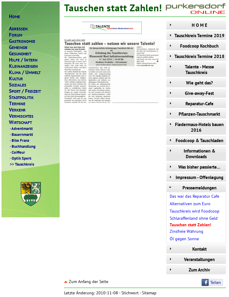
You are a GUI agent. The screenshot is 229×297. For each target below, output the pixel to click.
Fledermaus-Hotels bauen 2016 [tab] (196, 127)
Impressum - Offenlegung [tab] (195, 177)
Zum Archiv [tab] (189, 270)
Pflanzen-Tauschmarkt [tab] (194, 114)
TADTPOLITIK (21, 97)
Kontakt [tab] (187, 249)
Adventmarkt (21, 128)
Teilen (215, 282)
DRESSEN (18, 29)
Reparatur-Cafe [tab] (190, 103)
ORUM (15, 35)
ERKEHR (17, 110)
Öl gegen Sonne (184, 238)
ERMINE (17, 103)
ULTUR (16, 79)
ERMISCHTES (21, 116)
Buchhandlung (22, 146)
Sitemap (149, 293)
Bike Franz (19, 140)
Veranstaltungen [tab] (191, 259)
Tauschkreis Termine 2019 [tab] (196, 35)
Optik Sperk (20, 158)
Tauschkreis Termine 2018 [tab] (196, 56)
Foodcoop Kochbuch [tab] (193, 46)
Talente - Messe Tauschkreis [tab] (191, 69)
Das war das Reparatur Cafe (194, 196)
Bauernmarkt (21, 134)
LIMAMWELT (25, 72)
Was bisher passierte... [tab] (194, 167)
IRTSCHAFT (20, 122)
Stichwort (130, 293)
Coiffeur (17, 152)
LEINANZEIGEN (23, 66)
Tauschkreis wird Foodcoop (194, 211)
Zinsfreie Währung (186, 231)
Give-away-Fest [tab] (191, 93)
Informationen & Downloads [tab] (191, 153)
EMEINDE (18, 47)
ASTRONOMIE (22, 41)
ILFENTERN (23, 60)
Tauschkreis (21, 164)
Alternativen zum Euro (190, 203)
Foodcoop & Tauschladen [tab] (195, 140)
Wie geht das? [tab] (190, 83)
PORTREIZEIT (25, 91)
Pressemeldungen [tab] (192, 188)
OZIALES (17, 85)
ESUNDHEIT (20, 54)
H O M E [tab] (187, 25)
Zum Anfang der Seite (86, 281)
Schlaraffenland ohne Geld (194, 218)
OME (14, 16)
